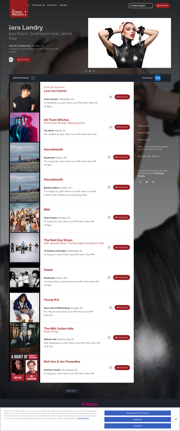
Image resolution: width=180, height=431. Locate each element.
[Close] (176, 419)
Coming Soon (122, 157)
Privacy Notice (83, 418)
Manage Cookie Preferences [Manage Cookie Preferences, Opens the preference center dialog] (138, 413)
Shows (33, 5)
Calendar (83, 5)
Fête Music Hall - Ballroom (147, 156)
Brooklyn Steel (143, 133)
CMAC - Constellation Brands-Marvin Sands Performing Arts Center (152, 148)
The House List (57, 5)
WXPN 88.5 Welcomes (55, 87)
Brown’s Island (142, 140)
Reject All (138, 419)
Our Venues (44, 5)
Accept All (138, 426)
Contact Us (71, 5)
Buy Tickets (27, 54)
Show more (71, 391)
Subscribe (164, 5)
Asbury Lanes (142, 126)
